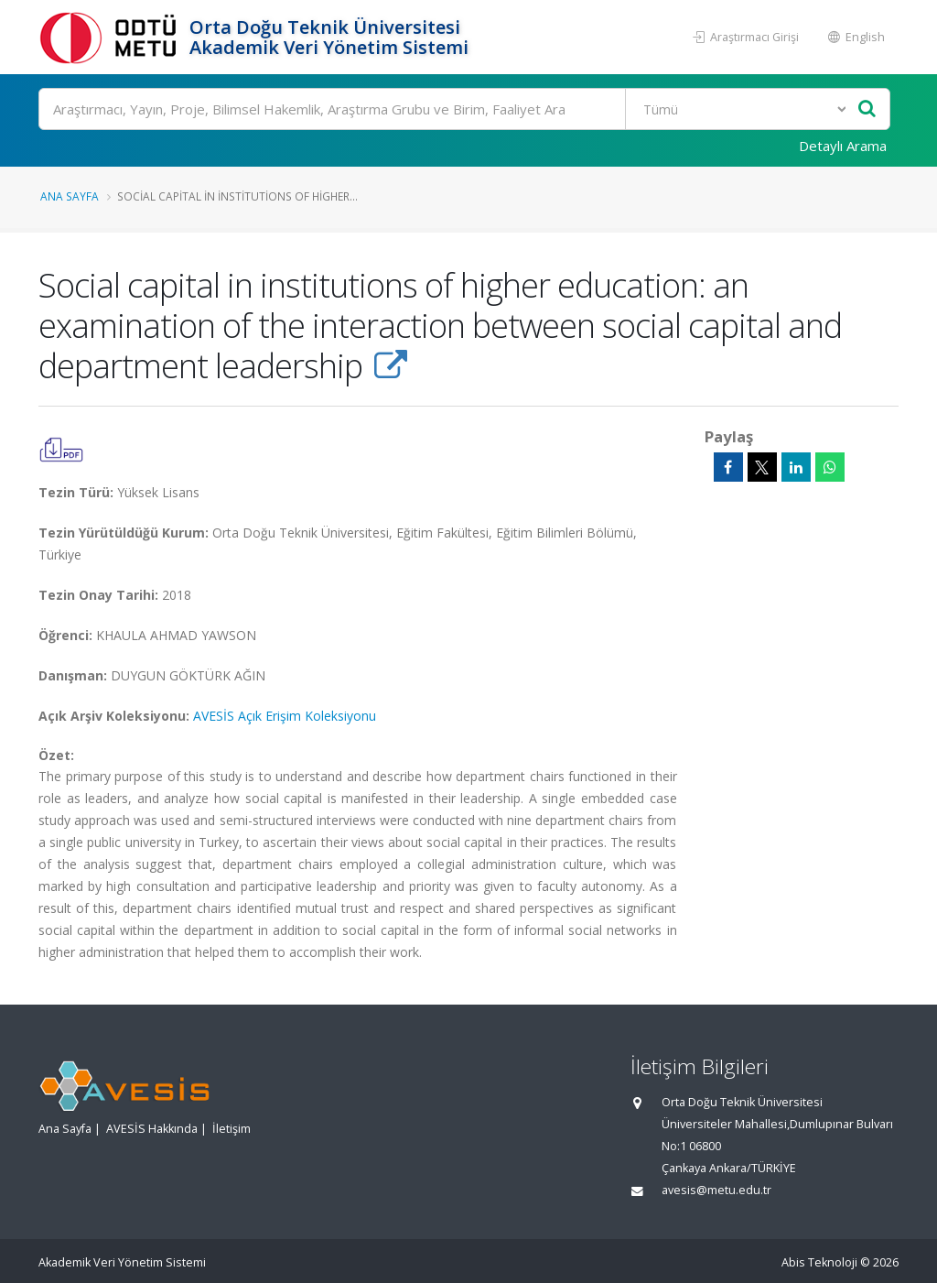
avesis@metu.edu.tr (716, 1190)
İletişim (231, 1128)
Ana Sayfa (69, 196)
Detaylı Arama (843, 145)
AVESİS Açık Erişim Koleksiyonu (284, 715)
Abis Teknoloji (819, 1262)
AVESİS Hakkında (152, 1128)
